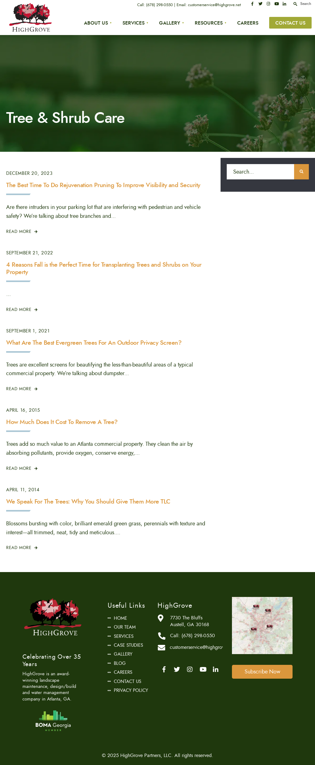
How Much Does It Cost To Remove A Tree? (62, 422)
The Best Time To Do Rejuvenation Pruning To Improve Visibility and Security (103, 185)
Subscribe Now (262, 672)
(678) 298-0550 (159, 5)
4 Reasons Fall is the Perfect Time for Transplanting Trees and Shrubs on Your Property (103, 268)
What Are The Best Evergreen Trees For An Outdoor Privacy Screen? (93, 342)
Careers (247, 22)
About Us (96, 22)
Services (133, 22)
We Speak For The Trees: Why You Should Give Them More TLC (88, 501)
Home (120, 618)
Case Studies (128, 645)
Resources (209, 22)
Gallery (169, 22)
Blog (120, 663)
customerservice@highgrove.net (214, 5)
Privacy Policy (131, 690)
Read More (22, 231)
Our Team (125, 627)
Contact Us (290, 22)
